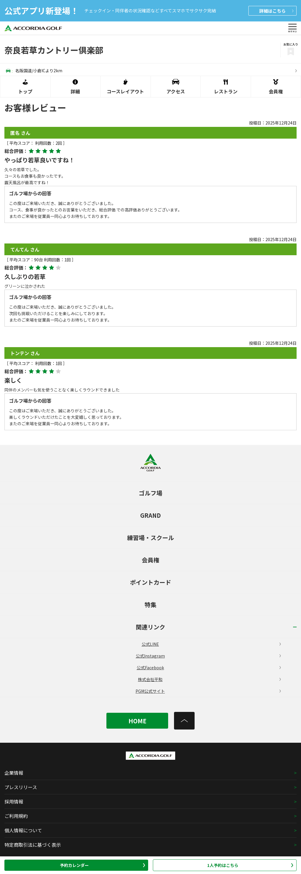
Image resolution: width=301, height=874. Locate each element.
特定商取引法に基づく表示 (32, 844)
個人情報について (23, 830)
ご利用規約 (16, 815)
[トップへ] (184, 721)
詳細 (276, 11)
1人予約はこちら (250, 865)
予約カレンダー (102, 865)
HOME (137, 721)
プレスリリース (20, 787)
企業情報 (13, 772)
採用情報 (13, 801)
